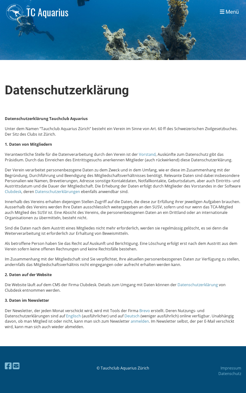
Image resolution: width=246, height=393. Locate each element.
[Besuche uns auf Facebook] (8, 366)
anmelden (140, 321)
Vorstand (147, 154)
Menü (229, 12)
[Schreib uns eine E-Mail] (16, 366)
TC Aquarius (47, 12)
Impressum (231, 368)
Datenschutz (229, 373)
